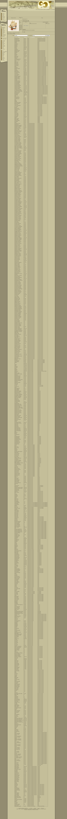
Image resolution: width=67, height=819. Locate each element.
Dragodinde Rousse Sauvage (19, 613)
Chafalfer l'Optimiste (17, 193)
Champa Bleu (17, 553)
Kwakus (16, 717)
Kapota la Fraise (17, 272)
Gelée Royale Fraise (17, 429)
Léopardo (16, 509)
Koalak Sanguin (17, 767)
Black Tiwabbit (17, 118)
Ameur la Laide (17, 170)
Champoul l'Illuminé (17, 207)
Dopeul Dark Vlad (17, 749)
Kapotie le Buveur (17, 608)
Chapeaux (3, 46)
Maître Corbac (17, 609)
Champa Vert (16, 559)
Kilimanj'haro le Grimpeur (18, 275)
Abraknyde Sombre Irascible (19, 379)
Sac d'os (16, 674)
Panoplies (3, 30)
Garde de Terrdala (17, 525)
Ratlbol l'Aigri (16, 332)
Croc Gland (16, 587)
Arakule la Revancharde (18, 175)
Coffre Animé (16, 682)
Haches (3, 57)
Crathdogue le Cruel (17, 219)
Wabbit (16, 117)
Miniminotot (16, 486)
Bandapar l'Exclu (17, 132)
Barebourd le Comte (17, 133)
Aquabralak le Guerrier (18, 395)
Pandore (16, 543)
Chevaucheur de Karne (18, 464)
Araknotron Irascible (17, 382)
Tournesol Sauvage (17, 572)
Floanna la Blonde (17, 258)
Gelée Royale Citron (17, 428)
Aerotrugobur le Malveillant (18, 394)
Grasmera (16, 658)
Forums (3, 14)
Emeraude (16, 785)
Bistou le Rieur (17, 177)
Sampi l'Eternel (17, 161)
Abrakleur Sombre (17, 68)
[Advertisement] (31, 14)
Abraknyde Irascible (17, 377)
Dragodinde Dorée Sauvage (19, 612)
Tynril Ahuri (16, 73)
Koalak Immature (17, 777)
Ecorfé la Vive (17, 134)
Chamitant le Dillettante (18, 202)
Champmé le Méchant (18, 205)
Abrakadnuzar (17, 124)
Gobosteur (16, 366)
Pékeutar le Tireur (17, 257)
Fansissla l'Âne (17, 294)
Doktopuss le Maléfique (18, 229)
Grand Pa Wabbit (17, 120)
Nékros (16, 672)
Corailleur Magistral (17, 80)
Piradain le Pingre (17, 326)
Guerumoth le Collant (18, 271)
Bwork (15, 445)
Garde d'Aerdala (17, 523)
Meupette (16, 54)
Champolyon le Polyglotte (18, 206)
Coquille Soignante (17, 401)
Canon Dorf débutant (18, 105)
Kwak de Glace (17, 470)
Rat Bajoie (16, 623)
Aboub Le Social (17, 734)
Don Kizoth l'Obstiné (17, 230)
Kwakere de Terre (17, 474)
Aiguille (16, 676)
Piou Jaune (16, 640)
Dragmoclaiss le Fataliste (18, 238)
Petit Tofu (16, 506)
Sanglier (16, 675)
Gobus (16, 368)
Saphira (16, 786)
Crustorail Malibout (17, 82)
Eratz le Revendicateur (18, 647)
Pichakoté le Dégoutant (18, 316)
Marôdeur (16, 369)
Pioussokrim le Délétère (18, 324)
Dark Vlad (16, 491)
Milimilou (16, 505)
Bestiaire (3, 36)
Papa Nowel (16, 725)
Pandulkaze (16, 537)
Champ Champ (17, 556)
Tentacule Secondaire (18, 87)
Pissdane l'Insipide (17, 327)
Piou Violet (16, 644)
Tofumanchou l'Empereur (18, 349)
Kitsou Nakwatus (17, 714)
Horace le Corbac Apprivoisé (19, 604)
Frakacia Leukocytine (18, 654)
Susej (15, 761)
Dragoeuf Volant (17, 413)
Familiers (3, 32)
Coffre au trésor (17, 765)
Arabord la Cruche (17, 171)
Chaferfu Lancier (17, 679)
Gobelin (16, 465)
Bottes (3, 42)
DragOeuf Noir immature (18, 412)
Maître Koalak (17, 766)
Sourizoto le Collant (17, 138)
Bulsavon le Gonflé (17, 189)
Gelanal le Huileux (17, 263)
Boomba (16, 107)
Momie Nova (16, 498)
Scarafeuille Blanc (17, 438)
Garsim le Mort (17, 261)
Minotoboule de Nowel (18, 724)
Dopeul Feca (16, 660)
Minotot (16, 47)
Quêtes (3, 29)
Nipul (15, 758)
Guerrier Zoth (16, 64)
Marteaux (3, 58)
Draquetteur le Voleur (18, 254)
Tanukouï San (17, 517)
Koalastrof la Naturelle (18, 283)
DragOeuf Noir (17, 399)
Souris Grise (16, 500)
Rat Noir (16, 629)
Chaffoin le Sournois (17, 195)
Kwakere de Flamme (17, 469)
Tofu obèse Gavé (17, 576)
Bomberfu (16, 575)
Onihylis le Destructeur (18, 151)
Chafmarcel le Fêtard (18, 196)
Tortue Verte (16, 115)
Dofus (3, 47)
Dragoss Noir (16, 398)
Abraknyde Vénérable (18, 380)
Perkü (15, 365)
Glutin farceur (16, 712)
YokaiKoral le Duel (17, 167)
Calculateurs (4, 34)
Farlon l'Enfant (17, 296)
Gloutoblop (16, 602)
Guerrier (16, 798)
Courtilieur (16, 367)
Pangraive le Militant (17, 315)
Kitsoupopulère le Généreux (19, 280)
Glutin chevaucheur (17, 710)
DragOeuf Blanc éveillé (18, 404)
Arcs (2, 50)
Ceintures (3, 45)
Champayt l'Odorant (17, 204)
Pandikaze (16, 541)
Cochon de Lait (17, 455)
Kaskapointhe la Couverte (18, 273)
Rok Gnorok (16, 657)
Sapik (15, 728)
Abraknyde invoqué (17, 376)
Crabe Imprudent (17, 502)
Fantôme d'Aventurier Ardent (19, 487)
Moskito (16, 567)
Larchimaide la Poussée (18, 143)
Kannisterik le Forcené (18, 142)
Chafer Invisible (17, 480)
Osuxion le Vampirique (18, 152)
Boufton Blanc (17, 551)
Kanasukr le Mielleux (17, 139)
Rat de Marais (17, 636)
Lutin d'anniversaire (17, 463)
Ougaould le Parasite (18, 309)
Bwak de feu (16, 467)
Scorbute (16, 589)
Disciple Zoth (16, 63)
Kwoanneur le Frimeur (18, 292)
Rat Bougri (16, 359)
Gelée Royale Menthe (18, 430)
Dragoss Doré (17, 418)
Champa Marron (17, 554)
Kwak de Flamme (17, 468)
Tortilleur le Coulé (17, 350)
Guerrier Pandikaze (17, 532)
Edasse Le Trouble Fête (18, 646)
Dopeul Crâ (16, 662)
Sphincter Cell (17, 638)
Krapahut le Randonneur (18, 291)
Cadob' (16, 695)
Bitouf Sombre (17, 71)
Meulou (16, 433)
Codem (16, 746)
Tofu (15, 691)
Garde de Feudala (17, 522)
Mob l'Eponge (17, 596)
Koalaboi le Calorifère (18, 282)
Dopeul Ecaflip (17, 663)
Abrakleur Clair (17, 51)
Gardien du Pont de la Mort (18, 91)
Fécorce (16, 69)
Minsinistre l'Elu (17, 300)
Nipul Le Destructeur (17, 760)
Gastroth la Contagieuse (18, 262)
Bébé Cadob (16, 694)
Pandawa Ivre (17, 540)
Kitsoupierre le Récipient (18, 279)
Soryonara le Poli (17, 344)
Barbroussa (16, 57)
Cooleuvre (16, 519)
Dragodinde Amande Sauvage (19, 611)
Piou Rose (16, 641)
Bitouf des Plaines (17, 103)
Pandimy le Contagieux (18, 312)
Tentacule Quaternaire (18, 85)
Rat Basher (16, 624)
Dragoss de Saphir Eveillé (18, 417)
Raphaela (16, 622)
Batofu (16, 573)
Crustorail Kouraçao (17, 81)
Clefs (3, 33)
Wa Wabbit (16, 116)
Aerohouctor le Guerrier (18, 393)
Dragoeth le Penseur (17, 242)
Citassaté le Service (17, 210)
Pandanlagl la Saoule (18, 310)
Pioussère (16, 645)
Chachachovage (17, 360)
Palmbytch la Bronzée (18, 156)
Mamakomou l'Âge (17, 298)
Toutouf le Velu (17, 260)
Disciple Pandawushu (18, 521)
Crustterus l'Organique (18, 227)
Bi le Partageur (17, 176)
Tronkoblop (16, 603)
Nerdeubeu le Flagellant (18, 150)
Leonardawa (16, 621)
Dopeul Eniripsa (17, 664)
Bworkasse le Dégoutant (18, 190)
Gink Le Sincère (17, 752)
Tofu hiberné (16, 729)
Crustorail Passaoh (17, 84)
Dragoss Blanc (17, 414)
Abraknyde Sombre (17, 378)
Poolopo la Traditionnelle (18, 328)
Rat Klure (16, 637)
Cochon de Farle (17, 453)
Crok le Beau (16, 221)
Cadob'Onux (16, 698)
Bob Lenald (16, 507)
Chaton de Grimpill (17, 681)
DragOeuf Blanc (17, 403)
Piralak (16, 782)
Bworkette (16, 449)
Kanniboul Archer (17, 38)
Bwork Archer (16, 446)
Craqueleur (16, 683)
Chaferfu (16, 678)
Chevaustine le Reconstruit (18, 208)
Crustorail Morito (17, 83)
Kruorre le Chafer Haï (18, 482)
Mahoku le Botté (17, 297)
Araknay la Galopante (18, 173)
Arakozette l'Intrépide (18, 174)
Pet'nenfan (16, 726)
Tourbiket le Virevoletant (18, 307)
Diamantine (16, 784)
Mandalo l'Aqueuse (17, 299)
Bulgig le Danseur (17, 187)
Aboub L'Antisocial (17, 733)
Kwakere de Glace (17, 473)
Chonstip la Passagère (18, 209)
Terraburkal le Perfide (18, 422)
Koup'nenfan (16, 716)
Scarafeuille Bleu (17, 437)
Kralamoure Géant (17, 92)
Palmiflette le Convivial (18, 158)
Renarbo (16, 610)
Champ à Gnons (17, 555)
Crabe (15, 595)
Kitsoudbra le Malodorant (18, 277)
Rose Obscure (17, 571)
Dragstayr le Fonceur (18, 246)
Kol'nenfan (16, 715)
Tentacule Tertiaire (17, 88)
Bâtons (3, 53)
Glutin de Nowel (17, 711)
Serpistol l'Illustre (17, 342)
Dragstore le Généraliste (18, 248)
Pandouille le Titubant (18, 314)
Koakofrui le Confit (17, 281)
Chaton (16, 680)
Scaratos (16, 48)
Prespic (16, 690)
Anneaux (3, 41)
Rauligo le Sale (17, 333)
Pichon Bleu (16, 594)
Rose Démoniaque (17, 570)
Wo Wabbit (16, 121)
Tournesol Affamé (17, 568)
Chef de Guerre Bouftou (18, 550)
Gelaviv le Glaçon (17, 264)
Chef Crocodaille (17, 591)
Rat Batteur (16, 625)
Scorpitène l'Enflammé (18, 255)
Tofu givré (16, 708)
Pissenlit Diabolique (17, 569)
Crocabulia (16, 402)
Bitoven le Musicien (17, 347)
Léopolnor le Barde (17, 293)
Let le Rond (16, 295)
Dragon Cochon (17, 457)
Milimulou (16, 432)
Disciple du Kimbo (17, 50)
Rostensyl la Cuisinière (18, 334)
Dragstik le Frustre (17, 247)
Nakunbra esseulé (17, 109)
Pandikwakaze (17, 536)
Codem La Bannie (17, 748)
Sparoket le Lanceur (17, 345)
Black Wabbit (16, 119)
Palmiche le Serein (17, 157)
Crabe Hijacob (17, 361)
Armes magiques (4, 51)
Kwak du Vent (17, 472)
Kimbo (16, 53)
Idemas (16, 735)
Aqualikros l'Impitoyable (18, 396)
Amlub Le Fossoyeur (17, 744)
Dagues (3, 54)
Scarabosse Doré (17, 436)
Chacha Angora (17, 485)
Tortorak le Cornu (17, 352)
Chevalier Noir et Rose (18, 89)
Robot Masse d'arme (17, 796)
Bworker (16, 448)
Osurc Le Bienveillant (18, 742)
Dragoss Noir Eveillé (17, 397)
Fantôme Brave (17, 489)
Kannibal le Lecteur (17, 141)
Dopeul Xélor (16, 661)
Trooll (15, 435)
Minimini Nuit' (16, 723)
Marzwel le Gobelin (17, 655)
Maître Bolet (16, 552)
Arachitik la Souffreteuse (18, 172)
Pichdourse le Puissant (18, 317)
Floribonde (16, 70)
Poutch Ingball (17, 764)
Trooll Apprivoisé (17, 434)
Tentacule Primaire (17, 86)
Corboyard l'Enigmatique (18, 213)
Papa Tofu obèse (17, 578)
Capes (3, 44)
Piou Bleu (16, 639)
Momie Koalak (17, 781)
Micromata (16, 520)
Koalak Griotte (17, 776)
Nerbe (15, 66)
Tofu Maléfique (17, 501)
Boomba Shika (17, 108)
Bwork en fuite (17, 447)
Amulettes (3, 40)
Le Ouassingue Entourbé (18, 90)
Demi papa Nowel (17, 699)
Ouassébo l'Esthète (17, 154)
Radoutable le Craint (17, 160)
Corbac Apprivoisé (17, 606)
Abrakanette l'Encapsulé (18, 125)
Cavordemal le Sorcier (18, 192)
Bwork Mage (16, 677)
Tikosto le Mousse (17, 256)
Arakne (16, 387)
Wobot (16, 122)
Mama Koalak (17, 780)
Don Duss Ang (17, 454)
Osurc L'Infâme (17, 741)
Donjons (3, 31)
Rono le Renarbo (17, 607)
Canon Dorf (16, 104)
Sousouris (16, 619)
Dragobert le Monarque (18, 241)
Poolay (16, 55)
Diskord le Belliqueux (18, 228)
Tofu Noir (16, 574)
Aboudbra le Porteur (17, 123)
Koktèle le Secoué (17, 289)
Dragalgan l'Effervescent (18, 231)
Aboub (16, 732)
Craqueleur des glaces (18, 707)
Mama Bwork (16, 452)
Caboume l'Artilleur (17, 135)
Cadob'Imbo (16, 696)
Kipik (15, 713)
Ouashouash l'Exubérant (18, 153)
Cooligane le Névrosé (18, 212)
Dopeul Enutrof (17, 665)
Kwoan (16, 497)
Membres (3, 16)
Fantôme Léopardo (17, 508)
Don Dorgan (16, 456)
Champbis (16, 561)
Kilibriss (16, 100)
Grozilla (16, 659)
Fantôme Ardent (17, 490)
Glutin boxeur (16, 706)
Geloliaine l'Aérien (17, 265)
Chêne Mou (16, 383)
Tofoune (16, 585)
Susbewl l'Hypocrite (17, 346)
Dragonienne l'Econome (18, 243)
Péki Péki (16, 538)
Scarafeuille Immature (18, 439)
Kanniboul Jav (17, 39)
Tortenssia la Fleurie (17, 351)
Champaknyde (17, 560)
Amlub (16, 743)
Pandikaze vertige (17, 535)
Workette (16, 783)
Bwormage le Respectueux (18, 191)
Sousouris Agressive (17, 620)
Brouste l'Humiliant (17, 259)
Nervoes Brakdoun (17, 648)
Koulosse (16, 787)
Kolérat (16, 590)
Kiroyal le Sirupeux (17, 276)
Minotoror (16, 46)
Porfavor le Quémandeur (18, 329)
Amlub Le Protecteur (17, 745)
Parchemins (4, 35)
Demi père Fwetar (17, 700)
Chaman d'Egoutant (17, 630)
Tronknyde (16, 384)
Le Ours (16, 385)
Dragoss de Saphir (17, 416)
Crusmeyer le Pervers (18, 225)
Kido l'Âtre (16, 274)
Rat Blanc (16, 626)
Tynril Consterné (17, 74)
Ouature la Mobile (17, 155)
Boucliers (3, 43)
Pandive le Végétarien (18, 313)
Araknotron (16, 381)
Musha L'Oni (16, 499)
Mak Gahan (16, 483)
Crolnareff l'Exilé (17, 222)
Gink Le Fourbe (17, 751)
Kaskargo (16, 52)
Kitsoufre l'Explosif (17, 278)
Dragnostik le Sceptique (18, 239)
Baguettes (3, 52)
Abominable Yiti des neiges (18, 693)
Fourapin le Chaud (17, 137)
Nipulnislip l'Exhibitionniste (18, 308)
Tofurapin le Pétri (17, 348)
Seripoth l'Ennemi (17, 341)
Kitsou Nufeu (16, 515)
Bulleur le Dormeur (17, 186)
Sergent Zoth (16, 65)
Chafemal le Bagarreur (18, 194)
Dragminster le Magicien (18, 237)
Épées (3, 55)
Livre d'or (3, 18)
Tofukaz (16, 584)
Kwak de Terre (17, 471)
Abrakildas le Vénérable (18, 126)
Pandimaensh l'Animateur (18, 311)
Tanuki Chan (16, 516)
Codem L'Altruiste (17, 747)
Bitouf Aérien (16, 56)
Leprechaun (16, 466)
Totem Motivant (17, 794)
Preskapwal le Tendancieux (18, 330)
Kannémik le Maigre (17, 140)
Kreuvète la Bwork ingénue (18, 451)
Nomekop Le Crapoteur (18, 656)
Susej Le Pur (16, 763)
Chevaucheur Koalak (18, 769)
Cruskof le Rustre (17, 224)
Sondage (3, 17)
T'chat (3, 15)
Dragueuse (16, 420)
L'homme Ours (17, 386)
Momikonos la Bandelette (18, 306)
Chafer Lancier (17, 481)
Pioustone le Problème (18, 325)
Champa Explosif (17, 557)
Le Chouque (16, 106)
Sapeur (16, 364)
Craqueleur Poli (17, 98)
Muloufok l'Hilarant (17, 185)
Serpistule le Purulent (18, 343)
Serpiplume (16, 49)
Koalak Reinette (17, 779)
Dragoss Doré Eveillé (18, 419)
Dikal (15, 671)
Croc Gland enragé (17, 588)
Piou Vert (16, 643)
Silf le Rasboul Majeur (18, 102)
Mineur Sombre (17, 795)
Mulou (15, 431)
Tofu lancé (16, 692)
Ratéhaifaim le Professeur (18, 331)
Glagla (16, 709)
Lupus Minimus (17, 504)
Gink (15, 750)
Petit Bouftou (16, 503)
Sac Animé (16, 673)
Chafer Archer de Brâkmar (18, 799)
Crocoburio (16, 592)
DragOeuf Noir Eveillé (18, 411)
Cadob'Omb (16, 697)
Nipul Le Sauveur (17, 759)
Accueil (3, 13)
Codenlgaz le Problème (18, 211)
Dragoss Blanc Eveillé (18, 415)
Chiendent (16, 67)
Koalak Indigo (17, 778)
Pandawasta (16, 689)
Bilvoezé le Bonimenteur (18, 178)
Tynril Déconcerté (17, 72)
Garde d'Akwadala (17, 524)
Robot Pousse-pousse (18, 797)
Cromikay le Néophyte (18, 223)
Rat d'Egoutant (17, 628)
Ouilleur (16, 370)
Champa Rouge (17, 558)
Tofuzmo (16, 586)
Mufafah (16, 101)
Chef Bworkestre (17, 731)
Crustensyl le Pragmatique (18, 226)
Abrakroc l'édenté (17, 168)
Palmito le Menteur (17, 159)
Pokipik (16, 727)
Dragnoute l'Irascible (17, 240)
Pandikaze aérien (17, 534)
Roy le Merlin (16, 335)
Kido (15, 99)
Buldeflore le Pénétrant (18, 188)
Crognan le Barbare (17, 220)
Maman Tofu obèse (17, 577)
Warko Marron (17, 768)
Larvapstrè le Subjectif (18, 144)
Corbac (16, 605)
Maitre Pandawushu (17, 526)
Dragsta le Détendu (17, 245)
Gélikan (16, 362)
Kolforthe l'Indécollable (18, 290)
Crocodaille (16, 593)
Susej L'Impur (17, 762)
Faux (3, 56)
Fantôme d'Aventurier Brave (19, 488)
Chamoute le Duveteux (18, 136)
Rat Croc (16, 627)
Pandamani (16, 533)
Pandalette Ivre (17, 539)
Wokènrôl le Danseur (18, 358)
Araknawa (16, 518)
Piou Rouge (16, 642)
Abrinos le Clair (17, 169)
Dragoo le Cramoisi (17, 244)
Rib (15, 484)
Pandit (16, 542)
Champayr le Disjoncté (18, 203)
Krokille (16, 421)
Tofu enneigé (16, 730)
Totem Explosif (17, 793)
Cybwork (16, 450)
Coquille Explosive (17, 400)
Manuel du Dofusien (3, 27)
